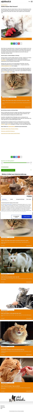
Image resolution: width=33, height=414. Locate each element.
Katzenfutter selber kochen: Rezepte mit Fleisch (9, 128)
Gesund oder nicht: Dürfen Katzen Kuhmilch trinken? (10, 133)
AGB (1, 408)
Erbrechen (3, 124)
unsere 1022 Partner (8, 204)
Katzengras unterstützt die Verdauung (8, 131)
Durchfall (9, 124)
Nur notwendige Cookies (16, 217)
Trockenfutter (3, 60)
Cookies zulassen (27, 216)
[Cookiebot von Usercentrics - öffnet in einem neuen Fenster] (27, 196)
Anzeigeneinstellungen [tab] (20, 199)
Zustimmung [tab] (4, 199)
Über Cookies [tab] (28, 199)
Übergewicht (5, 71)
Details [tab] (11, 199)
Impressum (2, 405)
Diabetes (10, 71)
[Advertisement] (16, 144)
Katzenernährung (11, 126)
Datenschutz (3, 407)
